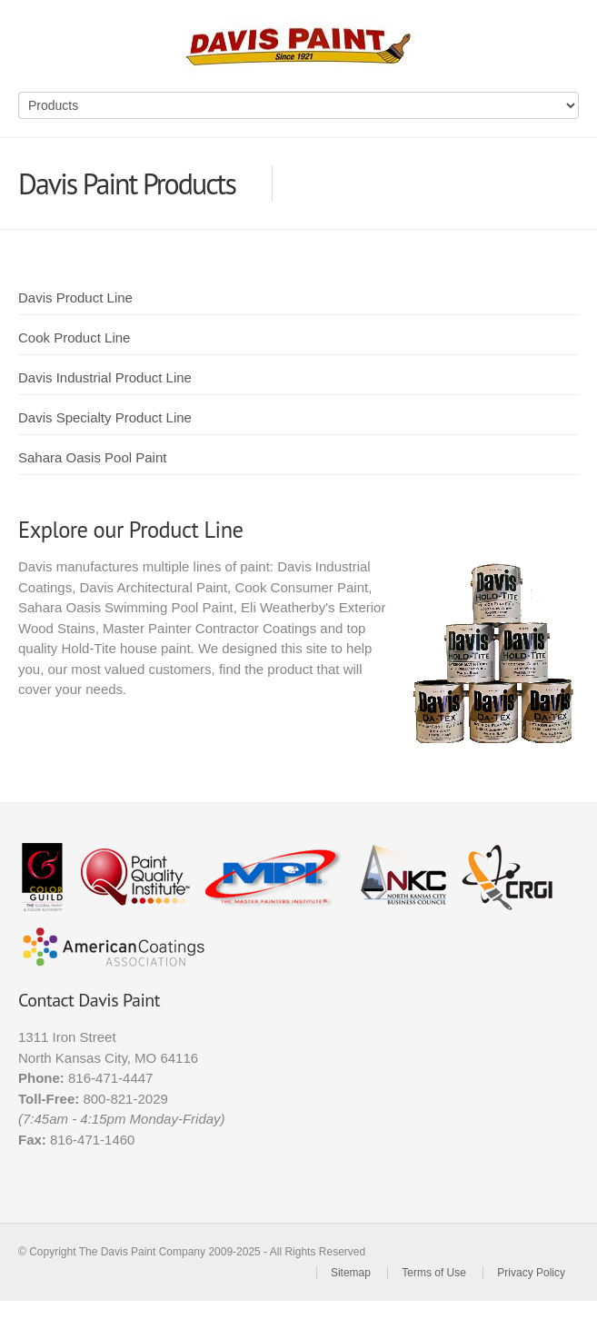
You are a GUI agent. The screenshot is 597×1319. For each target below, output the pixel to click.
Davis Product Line (75, 297)
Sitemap (351, 1272)
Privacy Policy (531, 1272)
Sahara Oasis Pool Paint (92, 457)
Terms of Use (434, 1272)
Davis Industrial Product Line (105, 377)
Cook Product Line (74, 337)
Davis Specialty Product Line (105, 417)
